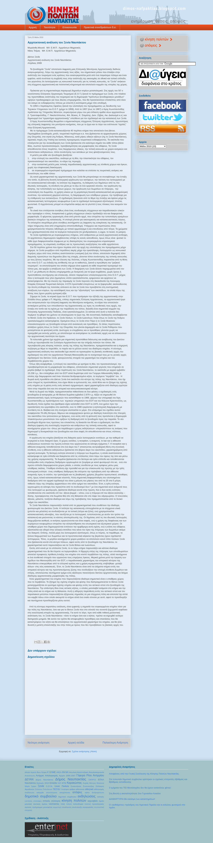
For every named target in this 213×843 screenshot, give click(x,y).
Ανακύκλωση (30, 776)
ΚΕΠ (59, 783)
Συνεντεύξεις (88, 786)
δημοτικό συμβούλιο (41, 796)
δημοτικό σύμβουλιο (67, 797)
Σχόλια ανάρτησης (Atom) (84, 751)
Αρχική (33, 27)
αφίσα (87, 793)
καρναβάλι (93, 801)
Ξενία (41, 786)
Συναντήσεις (76, 786)
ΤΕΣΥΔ (56, 789)
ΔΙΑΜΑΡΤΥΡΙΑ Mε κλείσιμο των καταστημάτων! (132, 799)
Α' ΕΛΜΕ (51, 772)
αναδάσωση (29, 793)
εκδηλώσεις (87, 796)
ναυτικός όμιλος (40, 804)
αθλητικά (89, 789)
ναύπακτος (54, 804)
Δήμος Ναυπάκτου (44, 780)
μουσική (28, 804)
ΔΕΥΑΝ (29, 779)
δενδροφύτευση (98, 793)
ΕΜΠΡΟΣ (92, 780)
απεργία (40, 792)
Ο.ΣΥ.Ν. (49, 786)
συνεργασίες (88, 807)
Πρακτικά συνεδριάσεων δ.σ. (100, 27)
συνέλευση (66, 807)
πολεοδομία (78, 804)
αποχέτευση (64, 792)
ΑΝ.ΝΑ (65, 772)
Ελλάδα (53, 783)
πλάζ (63, 804)
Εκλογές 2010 (43, 783)
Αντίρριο (40, 775)
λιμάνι (101, 801)
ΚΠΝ (64, 783)
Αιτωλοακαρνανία (96, 772)
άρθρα (72, 789)
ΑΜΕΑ (58, 772)
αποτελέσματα (51, 793)
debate (27, 772)
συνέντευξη (77, 807)
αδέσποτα (80, 789)
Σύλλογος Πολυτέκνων (43, 789)
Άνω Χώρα (41, 772)
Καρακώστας (74, 782)
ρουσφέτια (47, 807)
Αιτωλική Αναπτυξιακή (78, 772)
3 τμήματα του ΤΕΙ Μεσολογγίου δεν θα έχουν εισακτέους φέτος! (140, 787)
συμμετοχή (57, 807)
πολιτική (88, 804)
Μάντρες (92, 783)
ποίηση (69, 804)
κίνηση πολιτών (74, 800)
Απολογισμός (51, 775)
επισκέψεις (37, 801)
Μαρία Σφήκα (30, 786)
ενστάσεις (28, 801)
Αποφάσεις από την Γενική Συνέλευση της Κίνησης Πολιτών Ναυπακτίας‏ (144, 773)
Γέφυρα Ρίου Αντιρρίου (90, 775)
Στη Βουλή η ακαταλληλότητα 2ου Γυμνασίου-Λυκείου (135, 793)
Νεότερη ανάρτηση (38, 742)
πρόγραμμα (37, 807)
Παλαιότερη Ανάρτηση (115, 742)
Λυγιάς (86, 783)
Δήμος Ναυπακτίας (70, 779)
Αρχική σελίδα (76, 742)
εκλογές (100, 797)
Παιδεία (65, 786)
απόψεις (77, 792)
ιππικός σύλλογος (52, 801)
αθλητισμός (99, 789)
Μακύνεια (100, 783)
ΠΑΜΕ (57, 786)
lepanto (33, 772)
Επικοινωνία (70, 27)
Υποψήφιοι (64, 789)
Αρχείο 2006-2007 (67, 775)
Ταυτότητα (49, 27)
